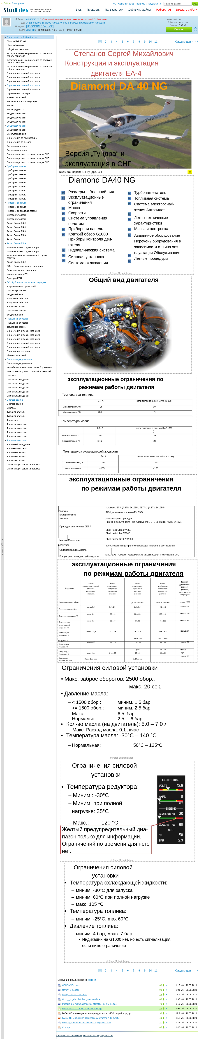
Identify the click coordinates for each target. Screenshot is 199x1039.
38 (160, 1013)
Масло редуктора (15, 109)
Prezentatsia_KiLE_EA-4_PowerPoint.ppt (82, 1008)
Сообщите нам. (100, 19)
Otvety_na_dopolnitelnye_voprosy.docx (81, 999)
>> (196, 41)
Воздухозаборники (16, 113)
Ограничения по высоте (19, 142)
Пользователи (114, 9)
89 (160, 994)
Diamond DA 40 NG (16, 41)
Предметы (93, 9)
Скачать (178, 29)
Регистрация (18, 3)
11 (155, 41)
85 (160, 1027)
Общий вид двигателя (18, 49)
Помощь (6, 1035)
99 (160, 990)
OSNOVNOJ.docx (71, 985)
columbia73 (32, 19)
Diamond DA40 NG (16, 45)
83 (160, 999)
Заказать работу (186, 9)
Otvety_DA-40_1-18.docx (74, 994)
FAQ (114, 3)
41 (160, 1022)
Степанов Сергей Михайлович (22, 37)
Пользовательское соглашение (67, 1035)
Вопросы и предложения (149, 3)
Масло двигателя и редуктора (22, 101)
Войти (7, 3)
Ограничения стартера (18, 93)
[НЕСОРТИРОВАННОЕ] (40, 26)
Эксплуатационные (16, 134)
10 (150, 41)
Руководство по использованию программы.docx (86, 1022)
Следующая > (184, 41)
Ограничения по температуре (22, 138)
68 (160, 985)
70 (160, 1004)
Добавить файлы (139, 9)
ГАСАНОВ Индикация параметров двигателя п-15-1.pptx (90, 1018)
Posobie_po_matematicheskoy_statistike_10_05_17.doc (89, 1004)
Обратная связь (126, 3)
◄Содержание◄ (2, 90)
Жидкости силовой (16, 97)
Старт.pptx (67, 1027)
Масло (10, 105)
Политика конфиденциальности (98, 1035)
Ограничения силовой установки (23, 73)
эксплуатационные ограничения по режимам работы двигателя (29, 54)
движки (30, 30)
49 (160, 1018)
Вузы (79, 9)
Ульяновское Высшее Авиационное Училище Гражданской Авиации (65, 22)
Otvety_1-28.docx (70, 990)
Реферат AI (163, 9)
